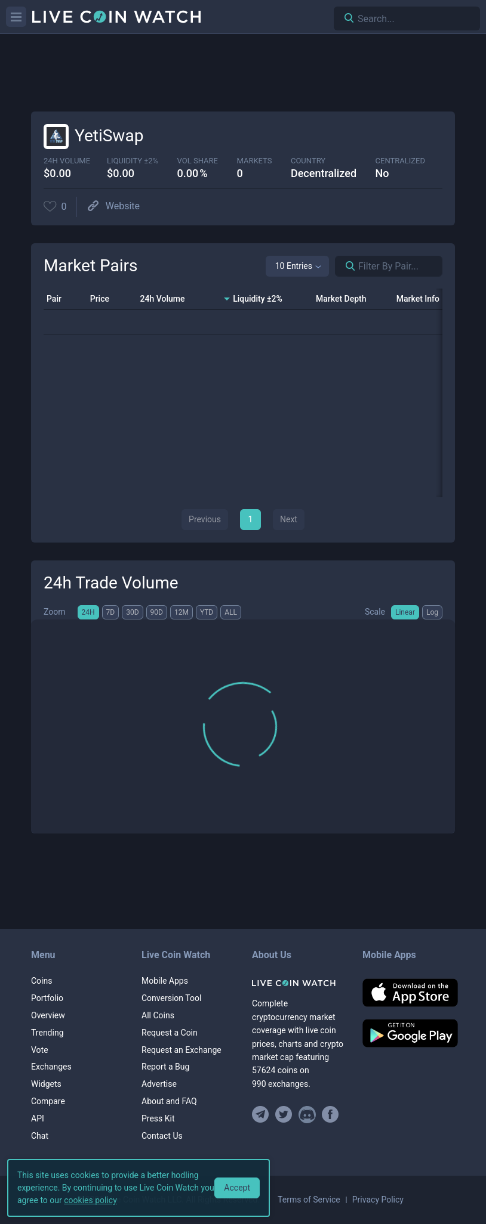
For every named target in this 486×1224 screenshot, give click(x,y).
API (37, 1118)
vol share (197, 160)
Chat (39, 1136)
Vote (39, 1050)
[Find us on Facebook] (330, 1114)
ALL (230, 612)
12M (181, 612)
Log (432, 612)
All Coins (158, 1015)
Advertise (159, 1084)
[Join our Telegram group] (262, 1114)
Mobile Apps (165, 981)
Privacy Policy (378, 1199)
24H (88, 612)
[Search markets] (345, 266)
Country (308, 160)
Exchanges (51, 1066)
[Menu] (16, 17)
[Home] (298, 983)
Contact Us (162, 1136)
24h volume (67, 160)
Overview (48, 1015)
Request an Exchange (182, 1050)
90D (156, 612)
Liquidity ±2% (132, 160)
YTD (206, 612)
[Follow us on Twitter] (284, 1114)
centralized (400, 160)
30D (132, 612)
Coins (41, 981)
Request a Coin (170, 1032)
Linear (405, 612)
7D (110, 612)
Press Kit (158, 1118)
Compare (48, 1101)
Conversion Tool (171, 998)
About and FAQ (169, 1101)
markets (254, 160)
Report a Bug (165, 1066)
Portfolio (47, 998)
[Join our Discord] (307, 1114)
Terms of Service (309, 1199)
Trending (47, 1032)
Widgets (46, 1084)
